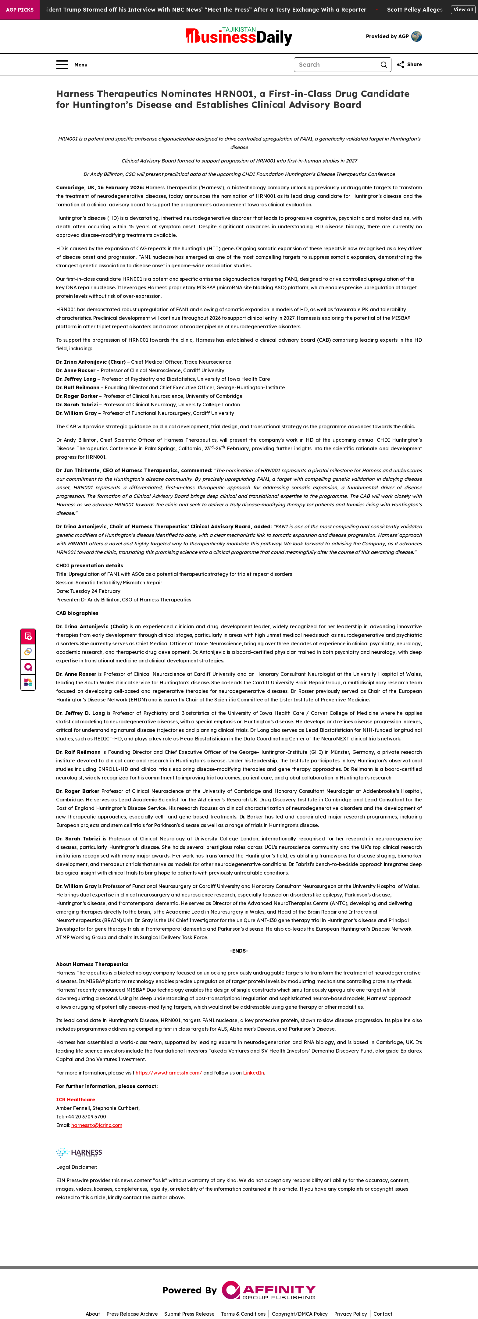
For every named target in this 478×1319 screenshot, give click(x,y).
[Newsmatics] (28, 682)
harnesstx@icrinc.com (96, 1125)
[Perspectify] (28, 652)
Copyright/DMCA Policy (300, 1314)
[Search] (335, 65)
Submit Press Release (189, 1314)
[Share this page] (409, 65)
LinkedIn (253, 1073)
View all (463, 9)
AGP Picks (20, 10)
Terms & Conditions (243, 1314)
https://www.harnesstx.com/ (169, 1073)
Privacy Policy (350, 1314)
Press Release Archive (132, 1314)
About (93, 1314)
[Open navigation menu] (71, 65)
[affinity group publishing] (28, 667)
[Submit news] (28, 636)
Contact (382, 1314)
